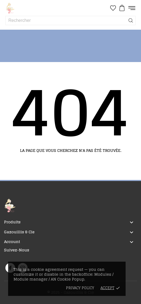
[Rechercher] (131, 20)
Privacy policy (80, 288)
